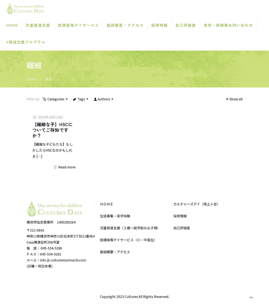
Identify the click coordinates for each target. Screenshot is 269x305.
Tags (80, 98)
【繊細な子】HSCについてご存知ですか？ (52, 130)
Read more (66, 166)
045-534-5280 (51, 248)
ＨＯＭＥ (106, 203)
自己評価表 (181, 227)
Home (31, 78)
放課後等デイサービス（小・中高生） (128, 239)
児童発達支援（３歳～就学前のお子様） (130, 227)
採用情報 (180, 215)
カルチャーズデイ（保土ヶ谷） (196, 203)
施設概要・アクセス (115, 251)
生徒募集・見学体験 (115, 215)
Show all (233, 98)
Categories (55, 98)
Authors (104, 98)
